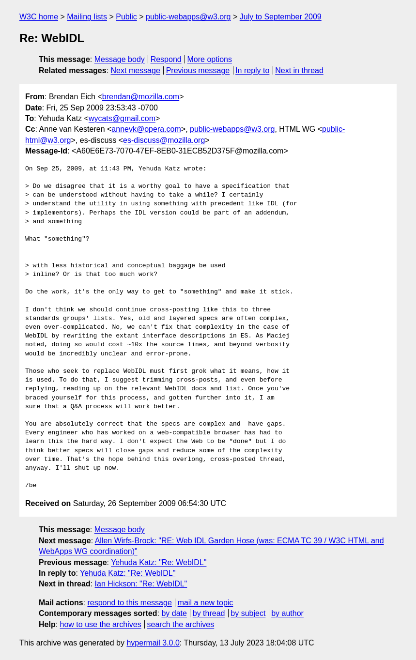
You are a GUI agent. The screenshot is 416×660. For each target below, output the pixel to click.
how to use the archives (100, 624)
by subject (248, 613)
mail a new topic (205, 603)
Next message (135, 70)
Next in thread (299, 70)
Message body (119, 59)
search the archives (181, 624)
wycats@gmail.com (122, 118)
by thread (209, 613)
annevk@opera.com (146, 129)
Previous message (198, 70)
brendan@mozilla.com (140, 96)
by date (173, 613)
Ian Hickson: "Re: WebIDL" (141, 584)
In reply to (252, 70)
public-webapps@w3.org (188, 17)
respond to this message (129, 603)
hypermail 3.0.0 (152, 643)
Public (126, 17)
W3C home (38, 17)
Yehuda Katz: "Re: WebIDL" (158, 562)
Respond (166, 59)
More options (209, 59)
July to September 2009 (281, 17)
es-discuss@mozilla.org (164, 140)
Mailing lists (87, 17)
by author (287, 613)
